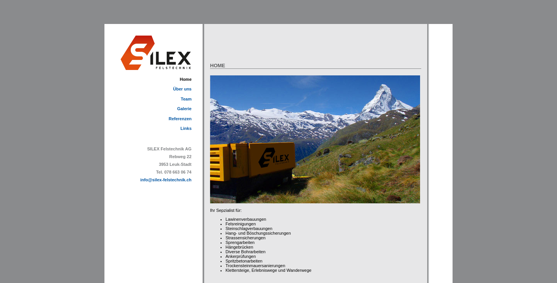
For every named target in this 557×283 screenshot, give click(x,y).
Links (186, 128)
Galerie (184, 108)
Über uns (182, 89)
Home (186, 79)
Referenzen (180, 118)
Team (186, 99)
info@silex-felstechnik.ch (165, 179)
